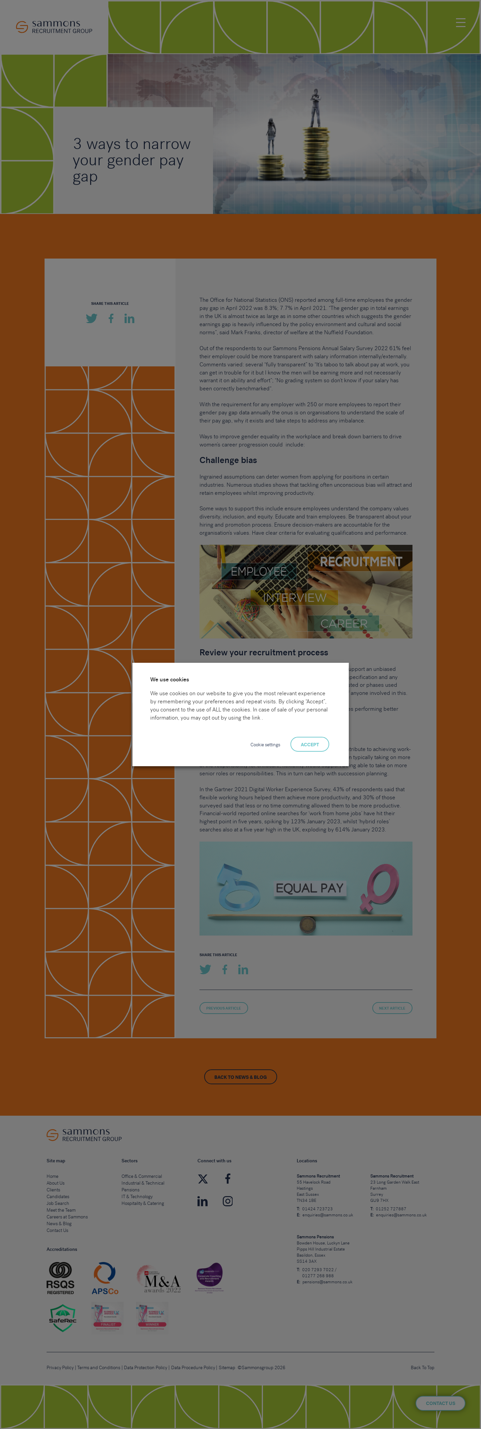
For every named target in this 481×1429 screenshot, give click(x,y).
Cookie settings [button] (265, 745)
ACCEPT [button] (310, 745)
